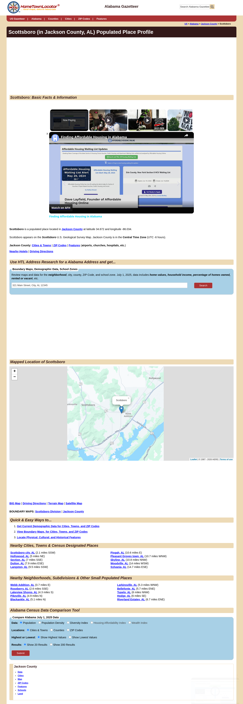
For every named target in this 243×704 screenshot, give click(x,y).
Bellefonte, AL (126, 588)
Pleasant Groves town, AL (127, 556)
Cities (68, 18)
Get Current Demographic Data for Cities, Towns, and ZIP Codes (58, 526)
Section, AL (17, 559)
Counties (53, 18)
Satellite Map (74, 503)
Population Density (51, 622)
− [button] (14, 377)
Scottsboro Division (48, 511)
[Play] (146, 120)
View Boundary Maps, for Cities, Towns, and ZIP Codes (52, 531)
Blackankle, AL (20, 599)
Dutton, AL (17, 563)
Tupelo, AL (124, 592)
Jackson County (209, 24)
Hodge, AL (124, 595)
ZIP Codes (84, 18)
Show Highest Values (52, 637)
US (186, 24)
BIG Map (14, 503)
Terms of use (226, 459)
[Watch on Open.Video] (61, 207)
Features (102, 18)
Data (20, 672)
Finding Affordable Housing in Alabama (94, 137)
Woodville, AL (119, 563)
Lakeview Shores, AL (23, 592)
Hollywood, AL (19, 556)
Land (20, 693)
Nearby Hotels (18, 251)
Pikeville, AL (18, 595)
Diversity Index (78, 622)
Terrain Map (55, 503)
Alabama (36, 18)
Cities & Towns (41, 245)
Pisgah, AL (117, 552)
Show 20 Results (36, 644)
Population (28, 622)
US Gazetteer (17, 18)
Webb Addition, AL (22, 584)
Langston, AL (19, 566)
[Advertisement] (90, 66)
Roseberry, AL (19, 588)
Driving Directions (41, 251)
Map (20, 679)
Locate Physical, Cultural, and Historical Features (49, 537)
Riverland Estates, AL (131, 599)
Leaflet (193, 459)
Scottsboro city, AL (22, 552)
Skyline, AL (117, 559)
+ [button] (14, 371)
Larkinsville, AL (127, 584)
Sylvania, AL (118, 566)
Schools (22, 690)
